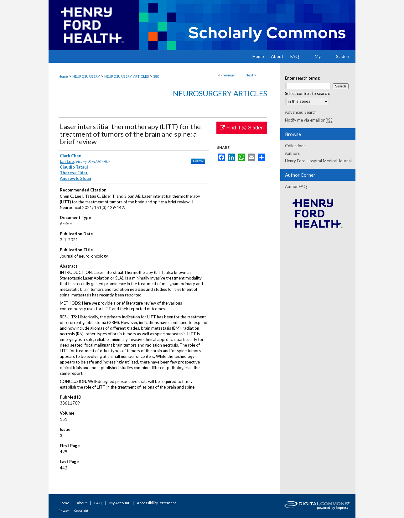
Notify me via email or (309, 120)
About (82, 502)
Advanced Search (301, 112)
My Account (119, 502)
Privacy (64, 510)
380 (156, 76)
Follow (198, 161)
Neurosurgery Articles (220, 93)
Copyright (81, 510)
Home (63, 76)
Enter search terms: (302, 78)
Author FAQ (296, 186)
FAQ (98, 502)
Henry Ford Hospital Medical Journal (318, 160)
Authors (292, 153)
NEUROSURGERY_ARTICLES (126, 76)
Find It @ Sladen (242, 127)
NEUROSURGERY (86, 76)
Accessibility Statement (156, 502)
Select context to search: (307, 93)
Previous (227, 75)
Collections (295, 145)
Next (249, 75)
